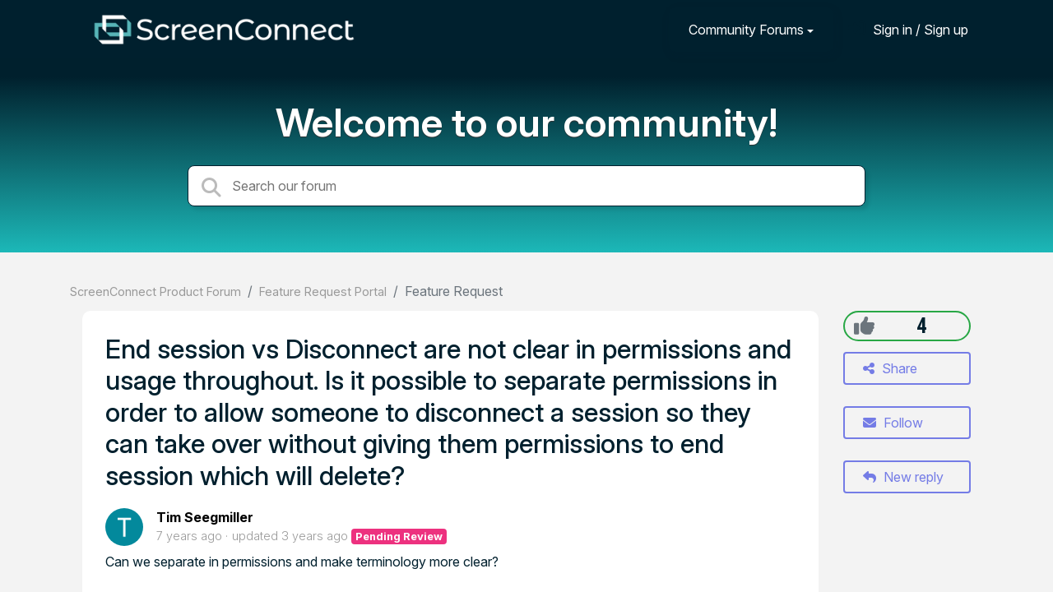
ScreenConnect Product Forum (155, 291)
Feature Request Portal (323, 291)
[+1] (864, 325)
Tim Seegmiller (204, 517)
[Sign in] (908, 29)
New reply (903, 477)
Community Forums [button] (746, 29)
